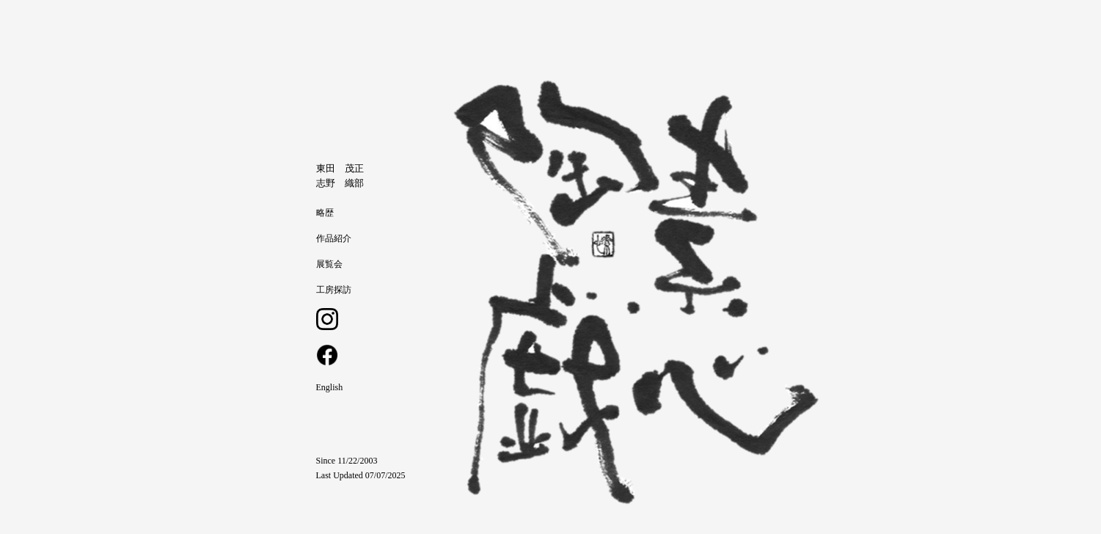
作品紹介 (333, 238)
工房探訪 (333, 290)
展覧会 (329, 264)
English (329, 387)
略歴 (325, 213)
